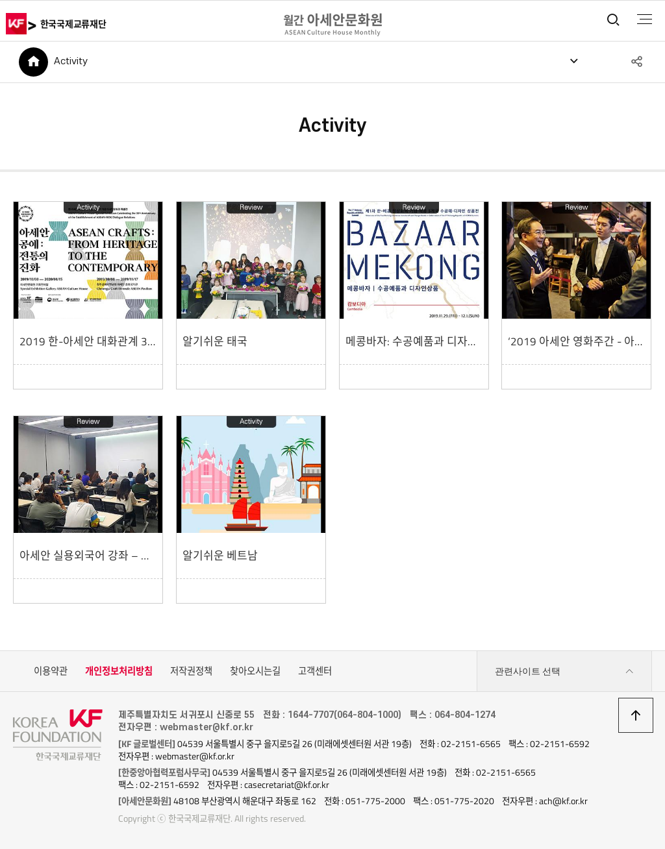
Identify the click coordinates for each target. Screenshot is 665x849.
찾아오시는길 (255, 671)
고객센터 (315, 671)
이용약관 (51, 671)
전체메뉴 (644, 19)
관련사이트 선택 (564, 671)
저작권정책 (191, 671)
